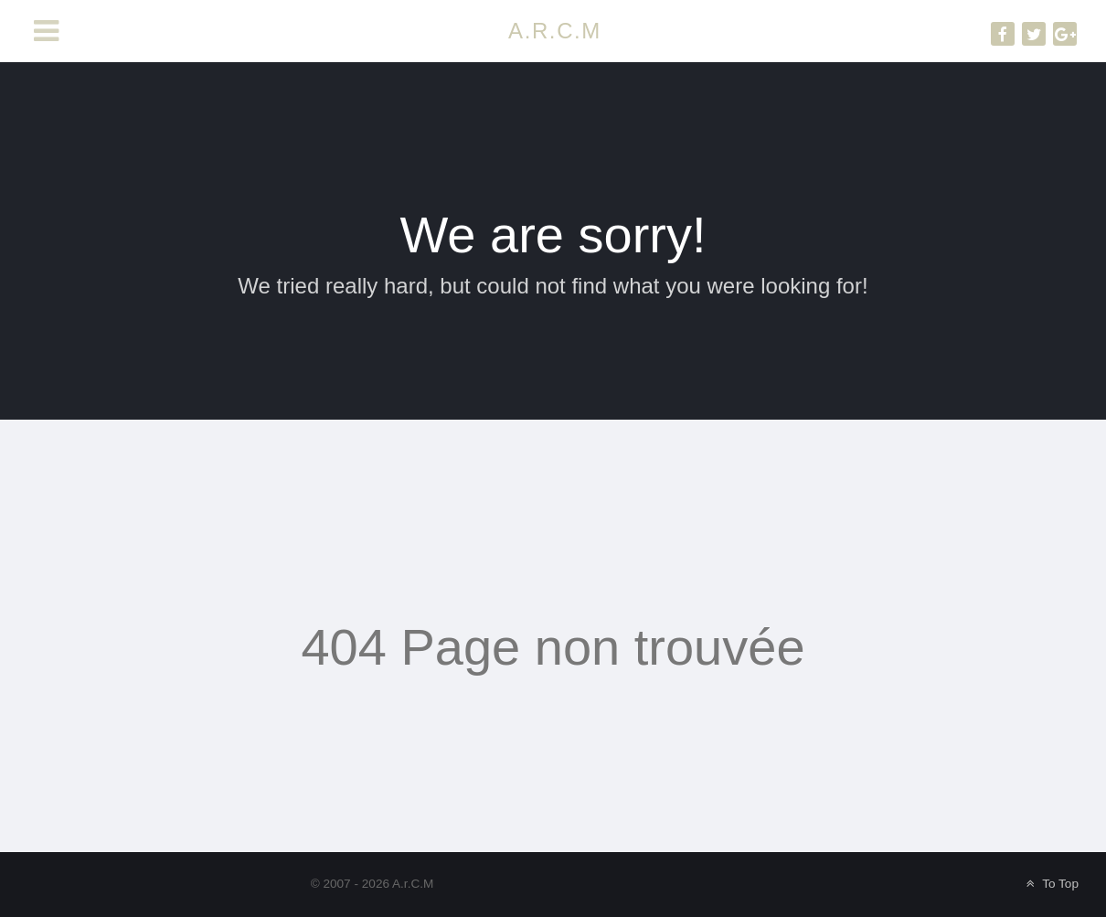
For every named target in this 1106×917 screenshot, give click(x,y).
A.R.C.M (554, 30)
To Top (1051, 883)
